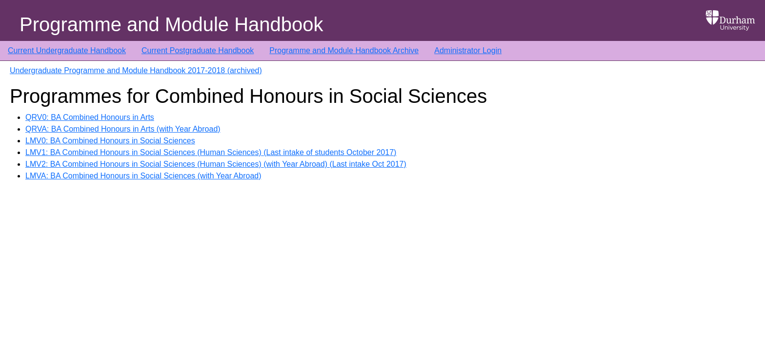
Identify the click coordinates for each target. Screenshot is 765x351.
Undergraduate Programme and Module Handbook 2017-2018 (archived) (136, 70)
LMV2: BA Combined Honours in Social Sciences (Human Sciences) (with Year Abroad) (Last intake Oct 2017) (215, 164)
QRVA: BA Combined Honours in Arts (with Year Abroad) (123, 129)
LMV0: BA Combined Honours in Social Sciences (110, 140)
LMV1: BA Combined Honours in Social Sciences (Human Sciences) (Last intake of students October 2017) (210, 152)
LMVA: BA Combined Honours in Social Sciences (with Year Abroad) (143, 176)
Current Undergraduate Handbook (67, 50)
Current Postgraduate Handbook (197, 50)
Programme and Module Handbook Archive (344, 50)
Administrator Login (468, 50)
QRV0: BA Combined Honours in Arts (89, 117)
